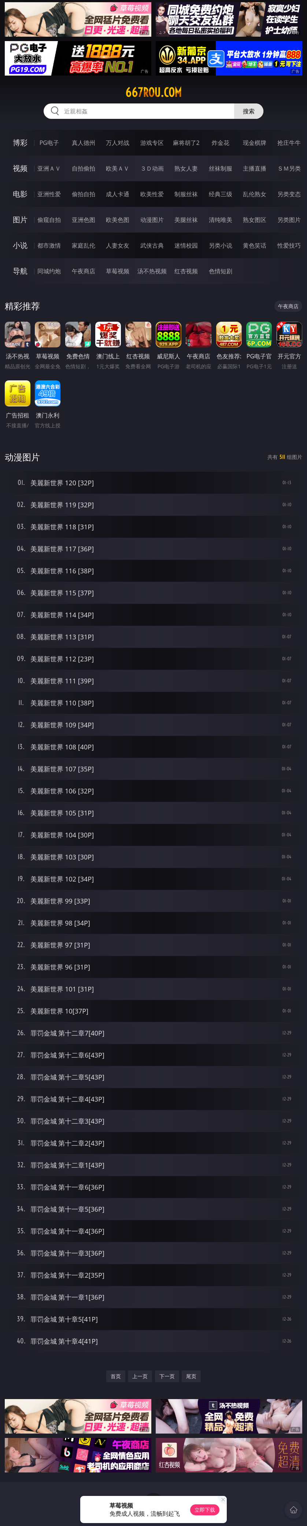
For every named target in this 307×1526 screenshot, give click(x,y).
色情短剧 (220, 271)
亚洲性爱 (49, 194)
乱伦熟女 (254, 194)
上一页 (140, 1376)
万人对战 (117, 143)
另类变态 (289, 194)
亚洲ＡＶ (49, 168)
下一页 (167, 1376)
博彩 (20, 142)
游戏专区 (152, 143)
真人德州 (83, 143)
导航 (20, 271)
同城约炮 (49, 271)
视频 (20, 168)
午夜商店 (83, 271)
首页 (116, 1376)
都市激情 (49, 245)
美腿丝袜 (186, 220)
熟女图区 (254, 220)
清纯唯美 (220, 220)
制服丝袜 (186, 194)
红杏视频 (186, 271)
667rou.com (153, 92)
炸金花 (220, 143)
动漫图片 (152, 220)
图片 (20, 219)
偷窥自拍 (49, 220)
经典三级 (220, 194)
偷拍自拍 (83, 194)
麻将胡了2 (186, 143)
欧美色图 (117, 220)
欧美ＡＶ (117, 168)
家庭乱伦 (83, 245)
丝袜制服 (220, 168)
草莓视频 (117, 271)
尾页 (191, 1376)
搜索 (249, 111)
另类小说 (220, 245)
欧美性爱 (152, 194)
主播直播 (254, 168)
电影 (20, 194)
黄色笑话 (254, 245)
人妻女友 (117, 245)
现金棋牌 (254, 143)
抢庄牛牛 (289, 143)
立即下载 (205, 1509)
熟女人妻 (186, 168)
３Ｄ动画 (152, 168)
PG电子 (49, 143)
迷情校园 (186, 245)
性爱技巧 (289, 245)
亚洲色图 (83, 220)
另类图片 (289, 220)
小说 (20, 245)
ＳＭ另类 (289, 168)
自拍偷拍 (83, 168)
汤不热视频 (152, 271)
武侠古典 (152, 245)
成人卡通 (117, 194)
